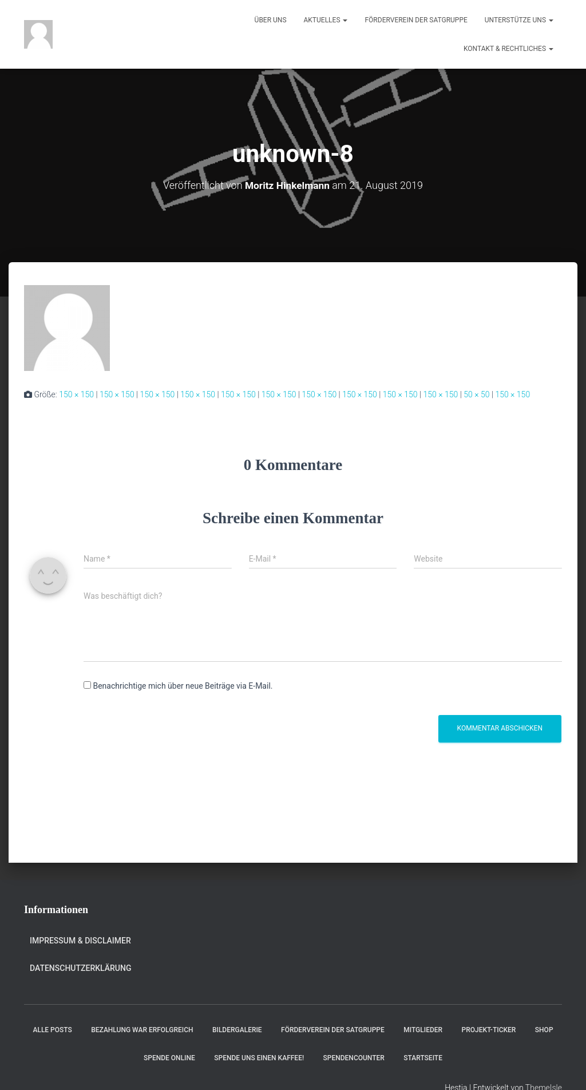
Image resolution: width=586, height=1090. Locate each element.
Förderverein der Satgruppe (416, 20)
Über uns (271, 20)
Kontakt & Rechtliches (508, 49)
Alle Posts (52, 1030)
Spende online (169, 1058)
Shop (544, 1030)
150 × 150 (76, 394)
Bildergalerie (237, 1030)
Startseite (422, 1058)
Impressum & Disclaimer (80, 940)
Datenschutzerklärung (80, 968)
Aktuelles (326, 20)
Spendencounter (354, 1058)
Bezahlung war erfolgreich (142, 1030)
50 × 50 (476, 394)
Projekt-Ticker (489, 1030)
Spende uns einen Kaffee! (259, 1058)
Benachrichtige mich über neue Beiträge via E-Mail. (182, 685)
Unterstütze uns (519, 20)
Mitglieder (422, 1030)
